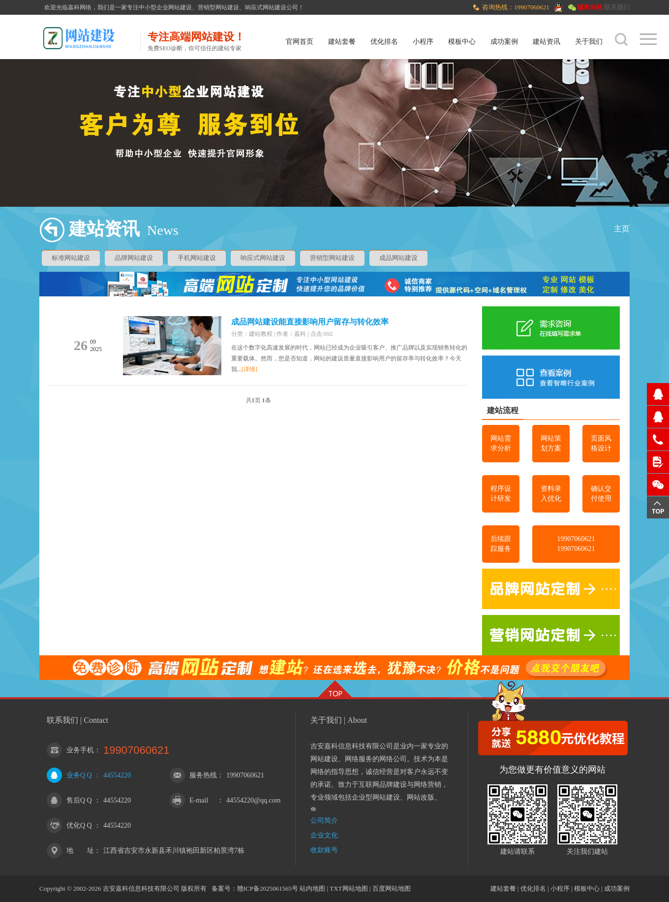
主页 (622, 229)
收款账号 (324, 850)
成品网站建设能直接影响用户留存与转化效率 (310, 322)
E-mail (198, 800)
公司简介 (324, 820)
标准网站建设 (71, 257)
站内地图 (312, 888)
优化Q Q (79, 825)
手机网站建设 (197, 257)
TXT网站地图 (348, 888)
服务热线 (203, 775)
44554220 (117, 775)
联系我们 (617, 7)
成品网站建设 (398, 257)
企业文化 (324, 835)
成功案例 (504, 41)
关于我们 (589, 41)
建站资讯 (546, 41)
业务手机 (80, 750)
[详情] (249, 369)
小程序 (423, 41)
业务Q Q (79, 775)
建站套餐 (342, 41)
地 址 (80, 850)
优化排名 (384, 41)
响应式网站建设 (263, 257)
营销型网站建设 (332, 257)
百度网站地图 (391, 888)
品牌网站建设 (134, 257)
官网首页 (299, 41)
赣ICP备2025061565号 (267, 888)
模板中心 (462, 41)
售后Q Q (79, 800)
